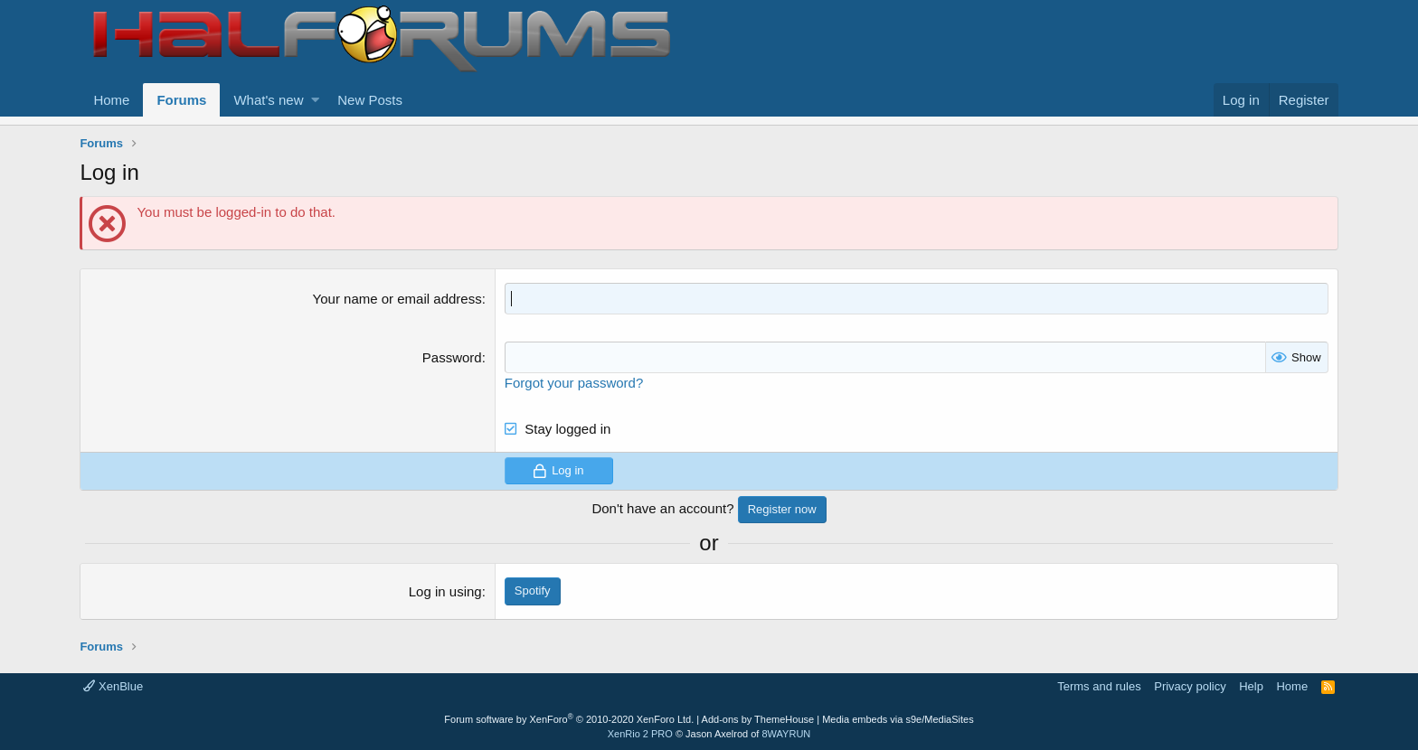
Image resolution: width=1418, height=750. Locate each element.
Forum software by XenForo (569, 719)
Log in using (445, 591)
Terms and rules (1098, 686)
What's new (268, 100)
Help (1251, 686)
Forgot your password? (574, 382)
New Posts (369, 100)
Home (111, 100)
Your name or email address (397, 298)
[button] (315, 100)
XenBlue (113, 686)
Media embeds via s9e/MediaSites (898, 719)
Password (452, 357)
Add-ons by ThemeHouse (758, 719)
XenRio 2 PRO (640, 733)
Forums (181, 100)
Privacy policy (1189, 686)
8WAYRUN (785, 733)
